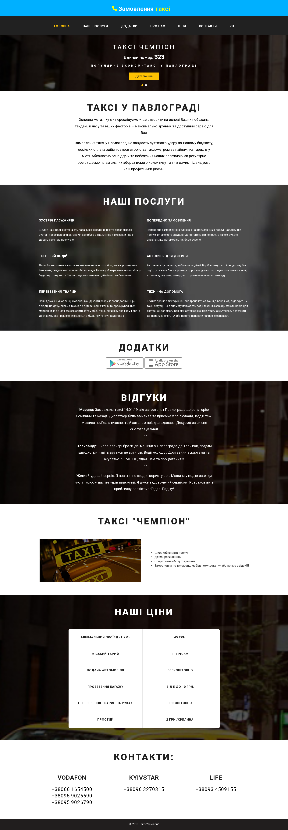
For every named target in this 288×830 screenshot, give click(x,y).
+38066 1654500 (72, 789)
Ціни (182, 26)
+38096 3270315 (144, 789)
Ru (232, 26)
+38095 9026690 (72, 796)
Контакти (208, 26)
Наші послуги (95, 26)
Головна (62, 26)
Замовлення (141, 8)
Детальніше (144, 76)
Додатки (129, 26)
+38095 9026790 (72, 802)
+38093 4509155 (216, 789)
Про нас (157, 26)
